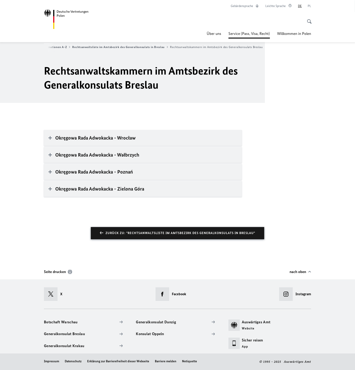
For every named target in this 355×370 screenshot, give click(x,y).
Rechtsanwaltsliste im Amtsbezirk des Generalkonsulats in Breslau (120, 47)
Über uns (214, 33)
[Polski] (309, 6)
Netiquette (189, 361)
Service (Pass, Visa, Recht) (249, 34)
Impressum (51, 361)
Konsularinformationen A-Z (49, 47)
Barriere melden (165, 361)
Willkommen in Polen (294, 33)
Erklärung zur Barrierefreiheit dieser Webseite (118, 361)
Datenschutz (73, 361)
